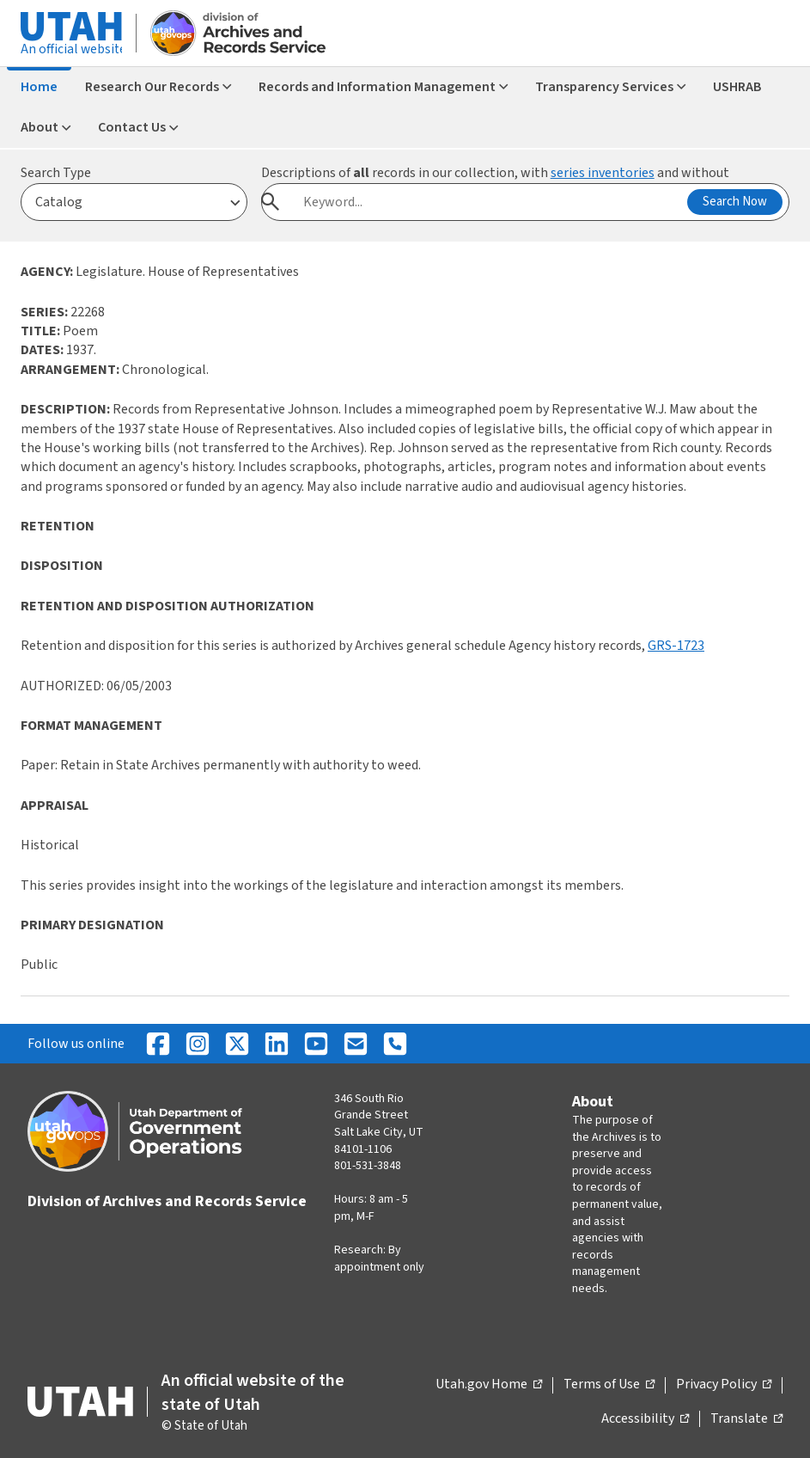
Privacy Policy (723, 1385)
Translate (746, 1419)
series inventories (603, 172)
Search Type (56, 172)
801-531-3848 (367, 1165)
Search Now (735, 202)
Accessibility (645, 1419)
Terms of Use (609, 1385)
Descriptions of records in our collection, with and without (495, 172)
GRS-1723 (676, 645)
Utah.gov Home (488, 1385)
